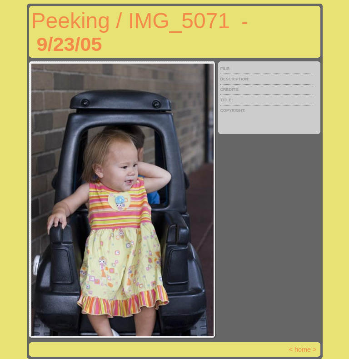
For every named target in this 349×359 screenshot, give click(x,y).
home (302, 349)
